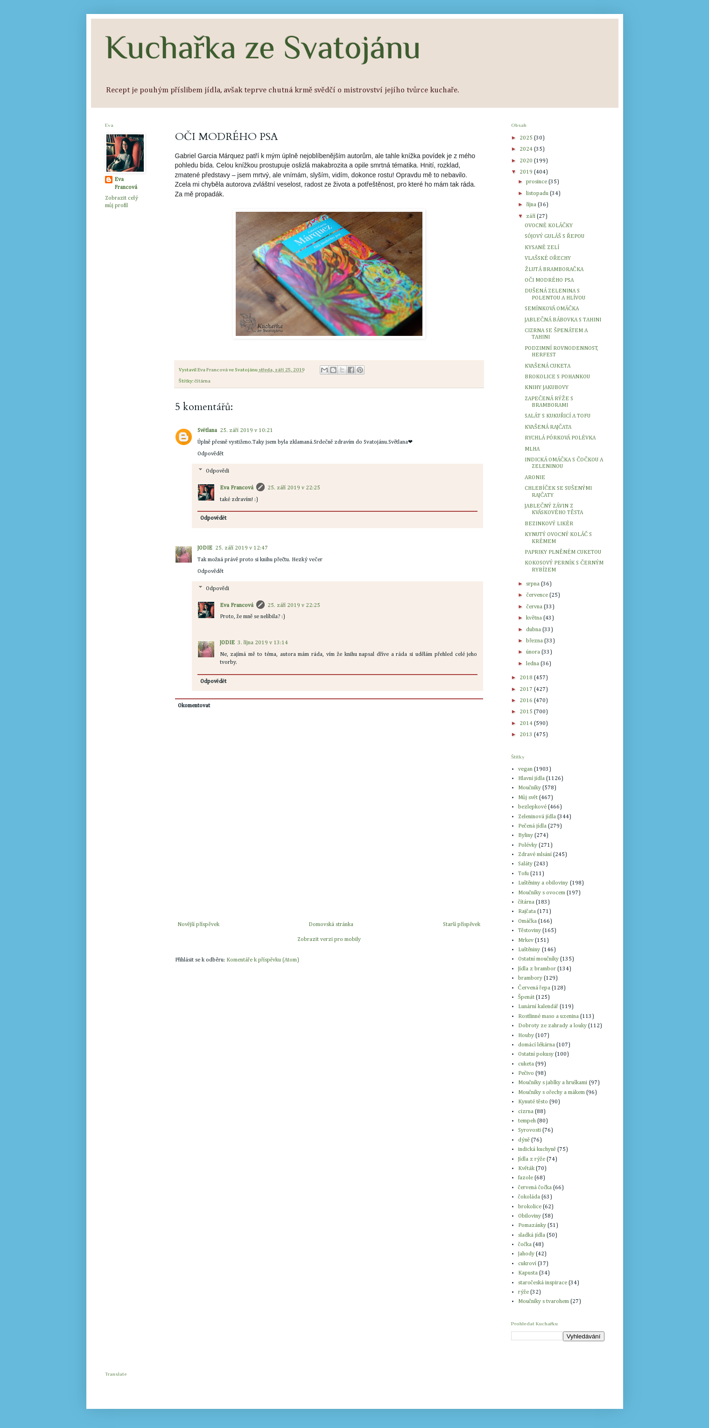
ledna (533, 664)
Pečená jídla (532, 826)
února (533, 652)
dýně (524, 1140)
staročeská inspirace (542, 1283)
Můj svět (528, 798)
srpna (533, 584)
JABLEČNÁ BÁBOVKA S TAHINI (563, 320)
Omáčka (527, 921)
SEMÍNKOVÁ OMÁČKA (552, 309)
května (534, 618)
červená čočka (535, 1188)
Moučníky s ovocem (541, 893)
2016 (526, 701)
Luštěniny (529, 950)
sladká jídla (531, 1235)
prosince (537, 182)
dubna (534, 630)
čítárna (203, 381)
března (535, 641)
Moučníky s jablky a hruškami (553, 1083)
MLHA (532, 449)
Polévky (527, 845)
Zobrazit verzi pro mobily (329, 939)
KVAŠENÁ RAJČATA (548, 427)
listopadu (538, 193)
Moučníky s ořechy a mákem (551, 1092)
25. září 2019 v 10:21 (246, 430)
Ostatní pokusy (536, 1054)
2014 (526, 723)
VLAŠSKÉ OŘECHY (548, 258)
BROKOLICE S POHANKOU (557, 377)
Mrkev (526, 940)
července (537, 595)
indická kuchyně (537, 1149)
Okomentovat (194, 706)
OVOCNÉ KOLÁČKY (549, 226)
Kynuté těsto (533, 1102)
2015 (526, 712)
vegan (525, 769)
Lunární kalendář (538, 1007)
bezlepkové (532, 807)
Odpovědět (210, 454)
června (534, 607)
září (531, 216)
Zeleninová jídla (537, 817)
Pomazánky (532, 1225)
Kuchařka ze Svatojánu (263, 47)
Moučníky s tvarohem (543, 1301)
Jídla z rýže (531, 1159)
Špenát (526, 997)
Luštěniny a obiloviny (543, 883)
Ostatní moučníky (538, 959)
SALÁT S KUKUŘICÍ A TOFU (557, 416)
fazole (525, 1178)
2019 (526, 172)
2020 (526, 161)
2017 (526, 689)
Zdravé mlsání (535, 854)
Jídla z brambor (537, 969)
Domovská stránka (331, 924)
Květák (526, 1168)
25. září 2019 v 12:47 (241, 548)
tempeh (527, 1121)
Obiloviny (529, 1216)
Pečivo (526, 1073)
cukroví (527, 1264)
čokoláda (529, 1197)
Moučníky (529, 788)
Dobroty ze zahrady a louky (552, 1026)
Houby (526, 1035)
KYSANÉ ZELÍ (542, 248)
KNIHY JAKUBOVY (547, 387)
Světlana (207, 430)
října (532, 205)
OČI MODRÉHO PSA (549, 280)
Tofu (523, 874)
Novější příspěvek (198, 924)
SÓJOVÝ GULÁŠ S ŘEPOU (554, 236)
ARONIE (535, 478)
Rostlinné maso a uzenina (548, 1016)
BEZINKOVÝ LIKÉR (549, 524)
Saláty (525, 864)
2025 (526, 138)
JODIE (204, 548)
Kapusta (528, 1273)
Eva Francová (236, 488)
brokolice (529, 1207)
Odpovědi (217, 471)
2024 (526, 149)
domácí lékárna (536, 1045)
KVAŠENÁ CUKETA (547, 366)
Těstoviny (529, 930)
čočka (525, 1244)
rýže (523, 1292)
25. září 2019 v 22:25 (294, 488)
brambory (530, 978)
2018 (526, 678)
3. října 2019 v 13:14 (263, 643)
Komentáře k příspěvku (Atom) (262, 960)
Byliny (525, 835)
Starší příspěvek (462, 924)
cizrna (526, 1112)
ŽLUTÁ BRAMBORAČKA (554, 269)
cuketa (526, 1064)
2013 (526, 735)
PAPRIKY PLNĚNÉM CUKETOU (563, 552)
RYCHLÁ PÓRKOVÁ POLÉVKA (560, 438)
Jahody (526, 1254)
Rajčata (527, 911)
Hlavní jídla (531, 778)
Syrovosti (529, 1130)
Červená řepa (534, 988)
